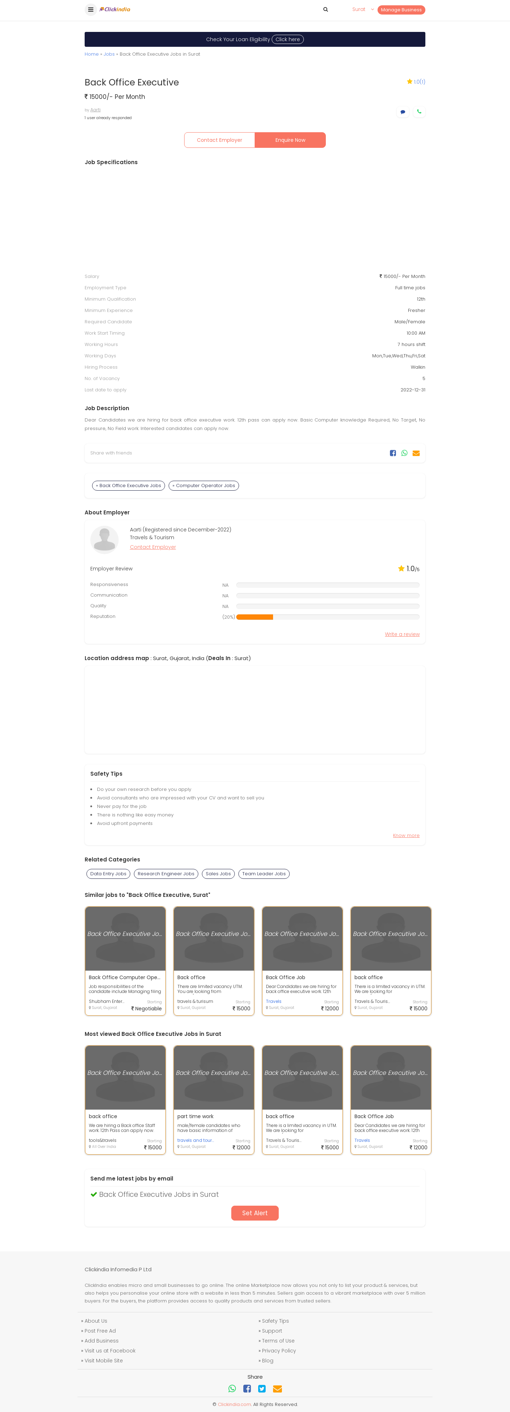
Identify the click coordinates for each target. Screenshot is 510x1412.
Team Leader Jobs (264, 873)
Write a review (402, 634)
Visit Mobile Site (104, 1360)
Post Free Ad (100, 1330)
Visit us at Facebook (110, 1350)
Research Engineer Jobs (166, 873)
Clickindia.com (234, 1404)
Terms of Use (278, 1340)
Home (92, 54)
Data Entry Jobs (108, 873)
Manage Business (401, 9)
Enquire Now (290, 140)
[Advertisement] (255, 219)
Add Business (102, 1340)
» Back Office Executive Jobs (128, 485)
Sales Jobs (218, 873)
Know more (406, 835)
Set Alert (255, 1213)
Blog (267, 1360)
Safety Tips (275, 1320)
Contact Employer (219, 140)
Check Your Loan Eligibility (255, 39)
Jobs (109, 54)
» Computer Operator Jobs (203, 485)
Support (272, 1330)
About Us (96, 1320)
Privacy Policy (279, 1350)
